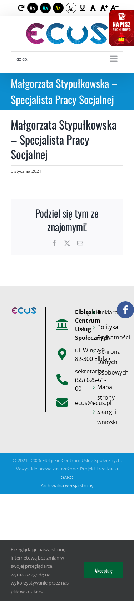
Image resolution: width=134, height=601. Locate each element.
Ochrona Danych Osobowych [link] (109, 362)
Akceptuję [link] (104, 570)
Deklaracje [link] (109, 312)
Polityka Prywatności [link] (109, 332)
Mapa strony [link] (106, 392)
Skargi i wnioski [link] (107, 417)
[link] (21, 8)
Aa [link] (32, 8)
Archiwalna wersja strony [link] (67, 485)
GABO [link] (67, 477)
